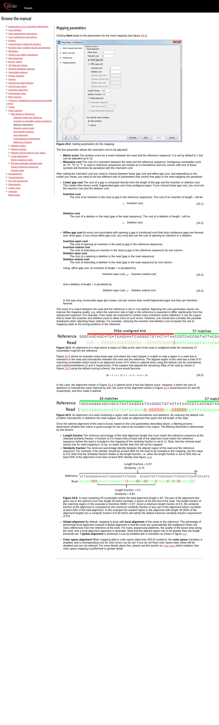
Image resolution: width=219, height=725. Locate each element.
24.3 (143, 35)
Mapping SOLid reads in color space (28, 153)
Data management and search (22, 33)
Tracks (11, 107)
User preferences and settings (22, 37)
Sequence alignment (18, 90)
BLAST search (15, 62)
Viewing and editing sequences (23, 54)
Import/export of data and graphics (24, 44)
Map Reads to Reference (23, 114)
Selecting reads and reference (27, 117)
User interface (15, 30)
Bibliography (14, 195)
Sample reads (17, 170)
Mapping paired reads (23, 128)
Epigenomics (14, 184)
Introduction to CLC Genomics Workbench (28, 26)
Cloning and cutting (17, 86)
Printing (12, 40)
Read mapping (15, 110)
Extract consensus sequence (24, 167)
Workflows (13, 51)
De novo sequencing (18, 181)
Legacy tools (14, 188)
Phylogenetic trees (17, 93)
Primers (12, 79)
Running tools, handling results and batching (29, 47)
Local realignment (19, 156)
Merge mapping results (22, 160)
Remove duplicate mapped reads (26, 163)
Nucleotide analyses (18, 72)
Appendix (12, 191)
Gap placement (20, 135)
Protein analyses (16, 76)
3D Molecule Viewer (17, 65)
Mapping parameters (23, 124)
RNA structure (15, 97)
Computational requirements (26, 138)
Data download (15, 58)
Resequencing (15, 174)
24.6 (149, 457)
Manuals (28, 8)
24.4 (67, 356)
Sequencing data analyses (20, 83)
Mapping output (18, 145)
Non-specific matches (23, 131)
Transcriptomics (15, 177)
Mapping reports (18, 149)
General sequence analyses (21, 69)
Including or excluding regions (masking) (32, 121)
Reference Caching (22, 142)
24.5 (67, 368)
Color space (169, 546)
